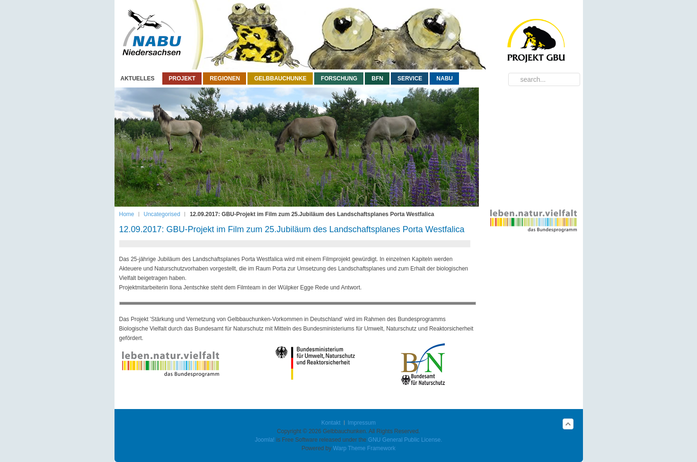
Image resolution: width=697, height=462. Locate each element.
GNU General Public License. (405, 439)
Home (126, 214)
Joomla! (264, 439)
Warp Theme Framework (364, 448)
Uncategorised (162, 214)
